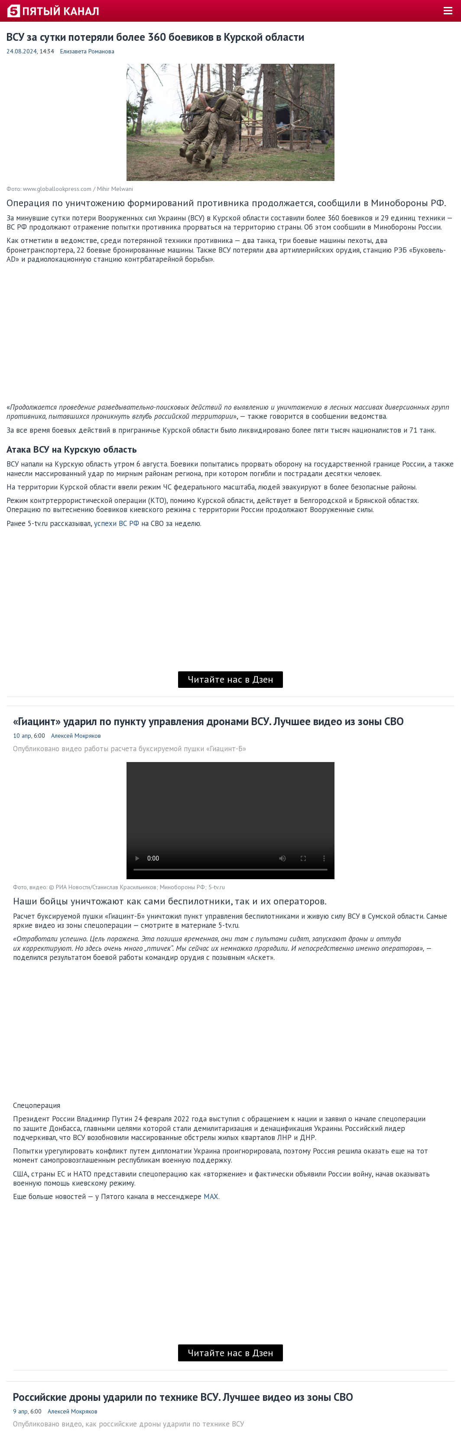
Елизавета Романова (87, 51)
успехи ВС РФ (116, 523)
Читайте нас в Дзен (230, 679)
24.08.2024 (21, 51)
